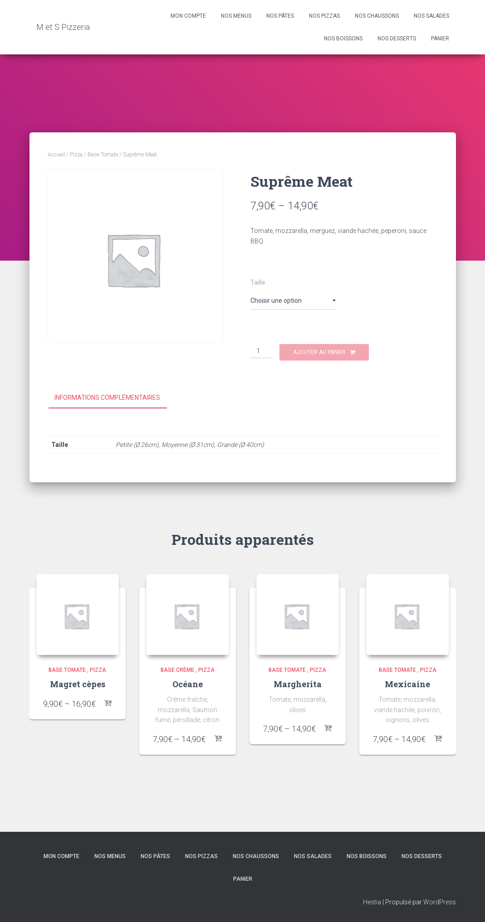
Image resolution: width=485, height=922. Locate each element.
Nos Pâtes (280, 16)
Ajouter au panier (319, 352)
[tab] (114, 398)
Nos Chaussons (377, 16)
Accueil (56, 154)
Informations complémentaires (107, 397)
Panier (440, 38)
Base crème (177, 670)
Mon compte (188, 16)
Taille (257, 282)
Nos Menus (236, 16)
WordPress (439, 902)
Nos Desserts (396, 38)
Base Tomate (103, 154)
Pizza (76, 154)
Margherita (298, 684)
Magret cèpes (77, 684)
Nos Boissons (343, 38)
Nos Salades (431, 16)
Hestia (372, 902)
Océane (187, 684)
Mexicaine (407, 684)
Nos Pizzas (324, 16)
